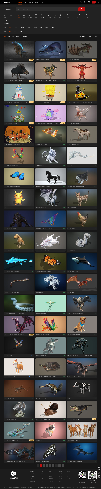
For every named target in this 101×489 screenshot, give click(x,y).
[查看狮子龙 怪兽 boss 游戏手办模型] (19, 409)
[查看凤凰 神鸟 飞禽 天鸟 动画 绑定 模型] (50, 324)
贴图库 (36, 2)
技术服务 (43, 2)
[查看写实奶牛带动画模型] (82, 388)
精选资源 (41, 476)
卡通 (21, 31)
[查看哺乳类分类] (22, 28)
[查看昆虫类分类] (35, 28)
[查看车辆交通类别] (43, 16)
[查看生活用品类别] (69, 16)
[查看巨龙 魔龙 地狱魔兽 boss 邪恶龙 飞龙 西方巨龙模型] (19, 451)
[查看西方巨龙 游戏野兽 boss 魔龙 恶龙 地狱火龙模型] (82, 366)
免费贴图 (51, 474)
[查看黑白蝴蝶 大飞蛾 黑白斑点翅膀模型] (50, 451)
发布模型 (60, 474)
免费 (13, 36)
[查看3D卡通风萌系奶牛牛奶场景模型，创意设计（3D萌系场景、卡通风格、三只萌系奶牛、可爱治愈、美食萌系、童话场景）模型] (19, 92)
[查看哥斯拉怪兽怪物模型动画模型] (19, 49)
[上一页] (38, 465)
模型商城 (20, 2)
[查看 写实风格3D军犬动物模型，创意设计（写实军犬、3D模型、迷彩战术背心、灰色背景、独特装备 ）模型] (50, 70)
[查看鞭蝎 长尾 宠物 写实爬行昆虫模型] (19, 388)
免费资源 (41, 474)
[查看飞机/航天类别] (50, 16)
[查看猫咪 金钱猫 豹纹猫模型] (82, 197)
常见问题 (68, 474)
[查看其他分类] (53, 28)
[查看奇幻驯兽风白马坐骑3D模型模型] (82, 134)
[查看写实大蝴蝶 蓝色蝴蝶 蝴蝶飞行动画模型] (19, 176)
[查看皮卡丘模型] (19, 197)
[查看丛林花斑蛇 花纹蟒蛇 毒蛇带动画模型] (19, 282)
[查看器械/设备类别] (88, 16)
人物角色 (32, 478)
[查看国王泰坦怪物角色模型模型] (50, 345)
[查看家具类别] (74, 16)
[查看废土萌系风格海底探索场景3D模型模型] (19, 113)
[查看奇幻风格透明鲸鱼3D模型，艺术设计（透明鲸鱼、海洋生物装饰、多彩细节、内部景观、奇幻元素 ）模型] (19, 430)
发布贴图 (60, 478)
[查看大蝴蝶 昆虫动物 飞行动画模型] (50, 134)
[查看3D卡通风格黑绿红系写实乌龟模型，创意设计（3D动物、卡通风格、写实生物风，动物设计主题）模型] (50, 366)
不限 (10, 31)
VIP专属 (17, 36)
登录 (94, 2)
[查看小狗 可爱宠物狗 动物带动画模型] (82, 324)
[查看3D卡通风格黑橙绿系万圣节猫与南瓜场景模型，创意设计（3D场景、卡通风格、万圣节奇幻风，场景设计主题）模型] (19, 134)
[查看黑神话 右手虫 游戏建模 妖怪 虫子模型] (82, 113)
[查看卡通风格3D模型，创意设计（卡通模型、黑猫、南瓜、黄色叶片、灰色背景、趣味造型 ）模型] (82, 92)
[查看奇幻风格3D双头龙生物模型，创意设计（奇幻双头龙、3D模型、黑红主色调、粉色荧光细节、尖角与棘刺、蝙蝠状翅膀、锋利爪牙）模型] (19, 324)
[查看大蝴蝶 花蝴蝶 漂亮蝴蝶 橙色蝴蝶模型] (50, 261)
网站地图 (68, 478)
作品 (25, 2)
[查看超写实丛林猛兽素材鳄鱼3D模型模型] (82, 409)
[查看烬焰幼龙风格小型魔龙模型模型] (82, 49)
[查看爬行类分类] (16, 28)
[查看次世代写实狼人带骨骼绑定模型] (19, 219)
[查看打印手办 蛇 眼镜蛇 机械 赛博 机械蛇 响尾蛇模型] (19, 303)
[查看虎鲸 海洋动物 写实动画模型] (82, 261)
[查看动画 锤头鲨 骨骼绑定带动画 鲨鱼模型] (82, 451)
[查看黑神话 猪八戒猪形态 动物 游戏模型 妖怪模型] (19, 70)
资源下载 (31, 2)
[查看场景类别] (37, 16)
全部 (5, 36)
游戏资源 (41, 481)
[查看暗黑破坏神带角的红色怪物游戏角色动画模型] (82, 70)
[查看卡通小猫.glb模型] (50, 430)
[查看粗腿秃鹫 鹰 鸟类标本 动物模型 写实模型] (82, 303)
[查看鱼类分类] (41, 28)
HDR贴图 (51, 478)
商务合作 (68, 476)
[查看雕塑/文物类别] (80, 16)
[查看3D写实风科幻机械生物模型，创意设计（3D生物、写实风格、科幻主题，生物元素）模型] (82, 345)
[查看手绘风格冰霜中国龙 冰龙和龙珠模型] (19, 261)
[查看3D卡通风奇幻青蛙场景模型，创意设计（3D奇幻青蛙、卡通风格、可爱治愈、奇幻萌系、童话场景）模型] (50, 113)
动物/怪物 (32, 481)
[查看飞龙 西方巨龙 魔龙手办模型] (50, 197)
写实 (15, 31)
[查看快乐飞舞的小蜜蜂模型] (19, 345)
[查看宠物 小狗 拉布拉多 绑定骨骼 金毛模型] (19, 240)
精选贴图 (51, 476)
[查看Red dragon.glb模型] (82, 282)
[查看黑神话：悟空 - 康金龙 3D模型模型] (50, 240)
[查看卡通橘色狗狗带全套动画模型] (19, 366)
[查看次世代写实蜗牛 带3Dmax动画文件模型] (50, 409)
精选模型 (32, 476)
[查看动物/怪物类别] (19, 16)
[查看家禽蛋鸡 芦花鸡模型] (82, 219)
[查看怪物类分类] (47, 28)
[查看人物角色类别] (12, 16)
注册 (98, 2)
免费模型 (32, 474)
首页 (15, 2)
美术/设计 (41, 478)
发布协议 (60, 481)
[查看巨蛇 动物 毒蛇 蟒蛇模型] (82, 240)
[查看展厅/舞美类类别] (7, 22)
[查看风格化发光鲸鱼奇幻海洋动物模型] (50, 49)
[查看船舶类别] (56, 16)
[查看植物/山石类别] (31, 16)
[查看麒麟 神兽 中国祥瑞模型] (50, 155)
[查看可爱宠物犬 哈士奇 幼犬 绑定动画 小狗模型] (82, 176)
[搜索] (81, 9)
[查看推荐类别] (6, 16)
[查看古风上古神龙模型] (82, 155)
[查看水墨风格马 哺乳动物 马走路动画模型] (50, 176)
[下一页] (63, 465)
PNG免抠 (51, 481)
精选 (9, 36)
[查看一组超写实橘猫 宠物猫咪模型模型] (82, 430)
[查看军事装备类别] (62, 16)
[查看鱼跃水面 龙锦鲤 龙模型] (50, 282)
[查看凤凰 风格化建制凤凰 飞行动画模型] (19, 155)
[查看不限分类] (10, 28)
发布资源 (60, 476)
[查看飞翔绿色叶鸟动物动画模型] (50, 303)
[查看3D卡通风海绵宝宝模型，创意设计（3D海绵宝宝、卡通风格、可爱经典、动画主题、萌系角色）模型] (50, 92)
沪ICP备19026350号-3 (92, 487)
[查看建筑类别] (25, 16)
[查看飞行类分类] (28, 28)
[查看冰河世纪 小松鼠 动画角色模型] (50, 388)
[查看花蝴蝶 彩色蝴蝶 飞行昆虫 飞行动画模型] (50, 219)
